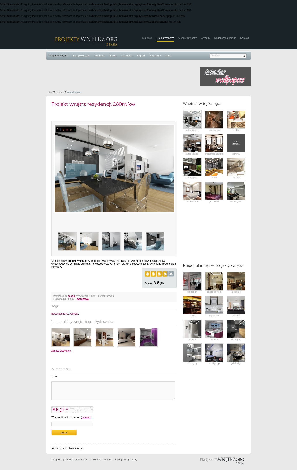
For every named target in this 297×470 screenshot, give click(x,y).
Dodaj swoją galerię (225, 38)
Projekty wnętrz (165, 38)
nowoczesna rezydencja (64, 313)
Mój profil (147, 38)
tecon (71, 296)
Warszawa (83, 298)
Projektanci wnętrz (101, 459)
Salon (112, 55)
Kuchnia (99, 55)
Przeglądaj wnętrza (76, 459)
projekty (60, 92)
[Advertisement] (122, 76)
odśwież (86, 417)
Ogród (141, 55)
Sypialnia (155, 55)
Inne (168, 55)
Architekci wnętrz (187, 38)
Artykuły (205, 38)
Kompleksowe (81, 55)
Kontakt (244, 38)
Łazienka (126, 55)
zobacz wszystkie (61, 350)
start (50, 92)
